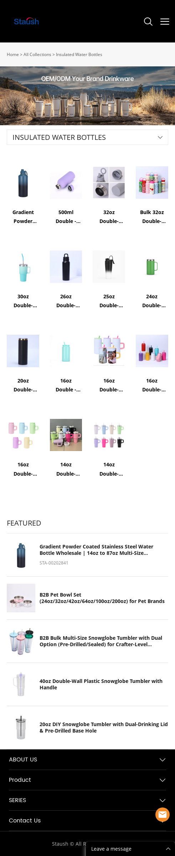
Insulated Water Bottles (79, 54)
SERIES (17, 800)
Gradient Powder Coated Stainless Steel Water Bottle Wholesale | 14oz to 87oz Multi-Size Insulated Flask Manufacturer (96, 549)
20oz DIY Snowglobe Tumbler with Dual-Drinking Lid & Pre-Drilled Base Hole (104, 727)
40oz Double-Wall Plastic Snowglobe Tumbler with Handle (101, 684)
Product (20, 780)
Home (13, 54)
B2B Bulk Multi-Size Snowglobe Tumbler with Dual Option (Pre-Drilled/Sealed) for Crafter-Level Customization (101, 641)
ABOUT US (23, 759)
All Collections (37, 54)
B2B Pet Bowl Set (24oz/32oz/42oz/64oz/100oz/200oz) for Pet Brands (102, 598)
